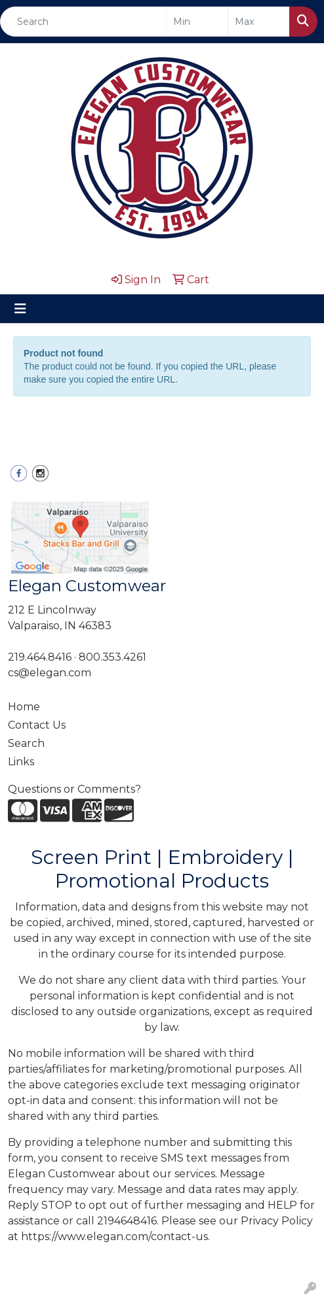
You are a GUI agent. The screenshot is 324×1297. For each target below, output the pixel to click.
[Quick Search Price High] (259, 22)
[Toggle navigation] (20, 309)
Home (24, 706)
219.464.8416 (39, 657)
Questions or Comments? (74, 789)
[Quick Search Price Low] (197, 22)
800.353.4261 (112, 657)
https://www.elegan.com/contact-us (114, 1236)
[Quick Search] (83, 22)
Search (26, 743)
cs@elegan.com (49, 672)
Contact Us (37, 725)
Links (21, 761)
